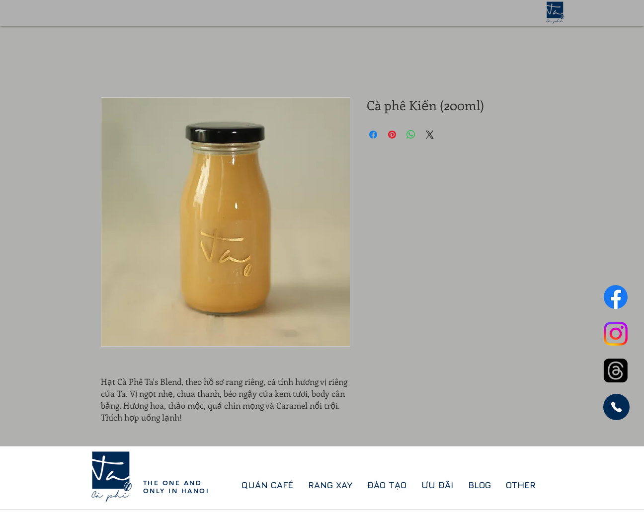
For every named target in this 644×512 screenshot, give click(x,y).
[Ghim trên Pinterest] (392, 135)
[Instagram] (616, 334)
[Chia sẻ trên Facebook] (373, 135)
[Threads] (616, 370)
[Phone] (616, 407)
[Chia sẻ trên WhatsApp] (411, 135)
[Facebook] (616, 297)
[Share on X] (430, 135)
